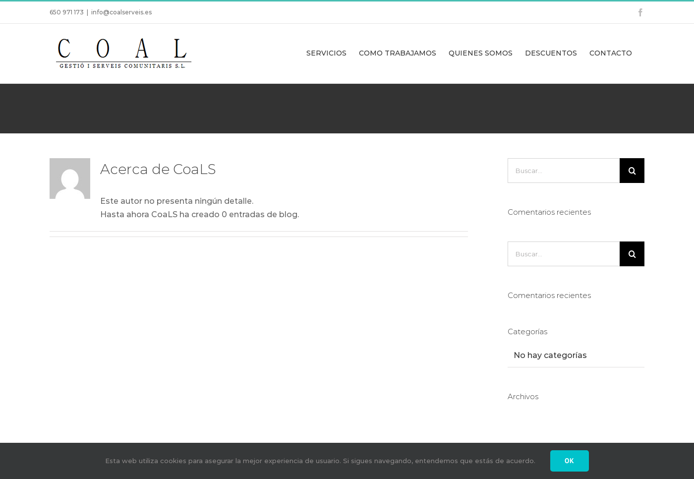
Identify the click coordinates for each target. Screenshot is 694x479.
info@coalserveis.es (121, 12)
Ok (570, 460)
